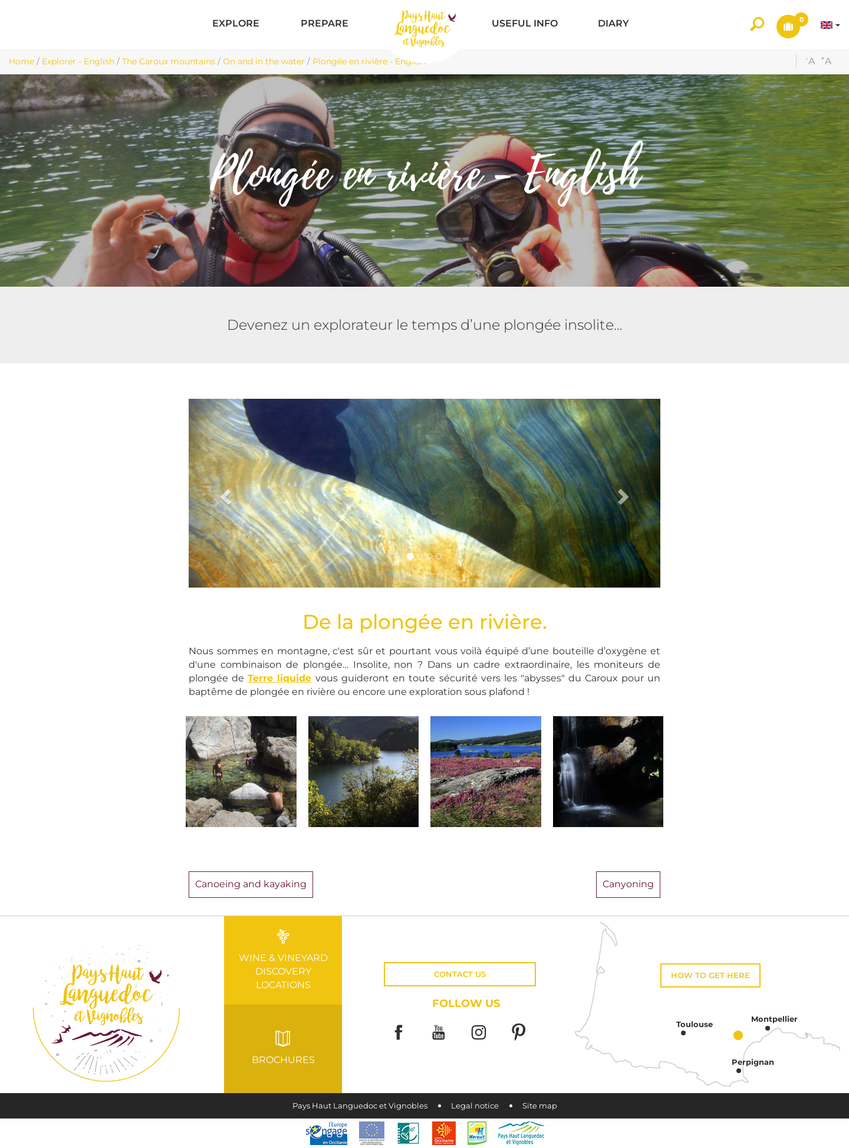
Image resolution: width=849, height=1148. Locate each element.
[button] (236, 24)
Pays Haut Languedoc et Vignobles (359, 1105)
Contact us (460, 974)
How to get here (710, 975)
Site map (539, 1105)
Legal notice (475, 1105)
